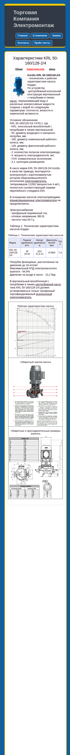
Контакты (23, 42)
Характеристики (35, 69)
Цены (52, 69)
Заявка (56, 35)
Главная (23, 35)
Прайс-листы (42, 42)
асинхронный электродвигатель (31, 296)
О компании (40, 35)
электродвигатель (35, 181)
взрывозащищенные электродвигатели (33, 200)
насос (13, 100)
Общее (19, 69)
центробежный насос (48, 284)
